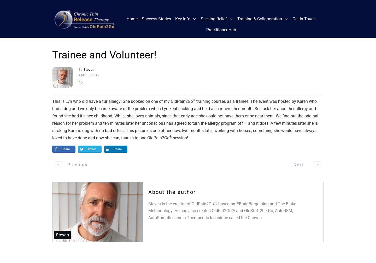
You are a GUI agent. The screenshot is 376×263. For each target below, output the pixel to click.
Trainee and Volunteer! (104, 55)
